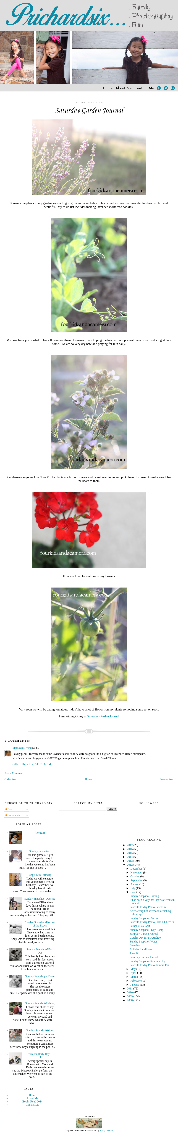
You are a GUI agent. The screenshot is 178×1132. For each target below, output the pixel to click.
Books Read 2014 (32, 1101)
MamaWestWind (22, 747)
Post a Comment (13, 773)
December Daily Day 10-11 (39, 1055)
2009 (130, 996)
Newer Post (167, 779)
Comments (12, 815)
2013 (130, 860)
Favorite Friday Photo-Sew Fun (148, 907)
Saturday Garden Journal (89, 111)
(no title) (40, 832)
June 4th (134, 953)
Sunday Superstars (39, 851)
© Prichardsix (89, 1116)
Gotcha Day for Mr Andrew (145, 937)
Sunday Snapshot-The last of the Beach (40, 924)
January (135, 984)
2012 (130, 864)
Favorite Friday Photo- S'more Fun (149, 965)
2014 (130, 856)
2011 (130, 988)
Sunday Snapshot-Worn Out (39, 951)
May (133, 968)
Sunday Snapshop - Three (40, 976)
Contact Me (144, 88)
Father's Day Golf (140, 925)
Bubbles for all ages (141, 949)
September (136, 880)
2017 (130, 845)
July (133, 888)
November (136, 872)
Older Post (10, 779)
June (133, 892)
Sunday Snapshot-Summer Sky (147, 961)
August (134, 884)
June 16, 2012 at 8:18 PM (31, 763)
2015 (130, 852)
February (136, 980)
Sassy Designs (106, 1130)
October (135, 876)
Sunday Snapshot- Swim (144, 918)
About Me (124, 88)
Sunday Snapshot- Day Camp (146, 929)
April (133, 972)
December (136, 868)
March (134, 976)
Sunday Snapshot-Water (40, 1030)
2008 (130, 1000)
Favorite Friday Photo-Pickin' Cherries (152, 921)
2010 (130, 992)
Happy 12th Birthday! (39, 874)
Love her (135, 945)
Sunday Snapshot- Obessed (39, 898)
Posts (9, 809)
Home (108, 88)
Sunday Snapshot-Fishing (39, 1003)
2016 (130, 849)
